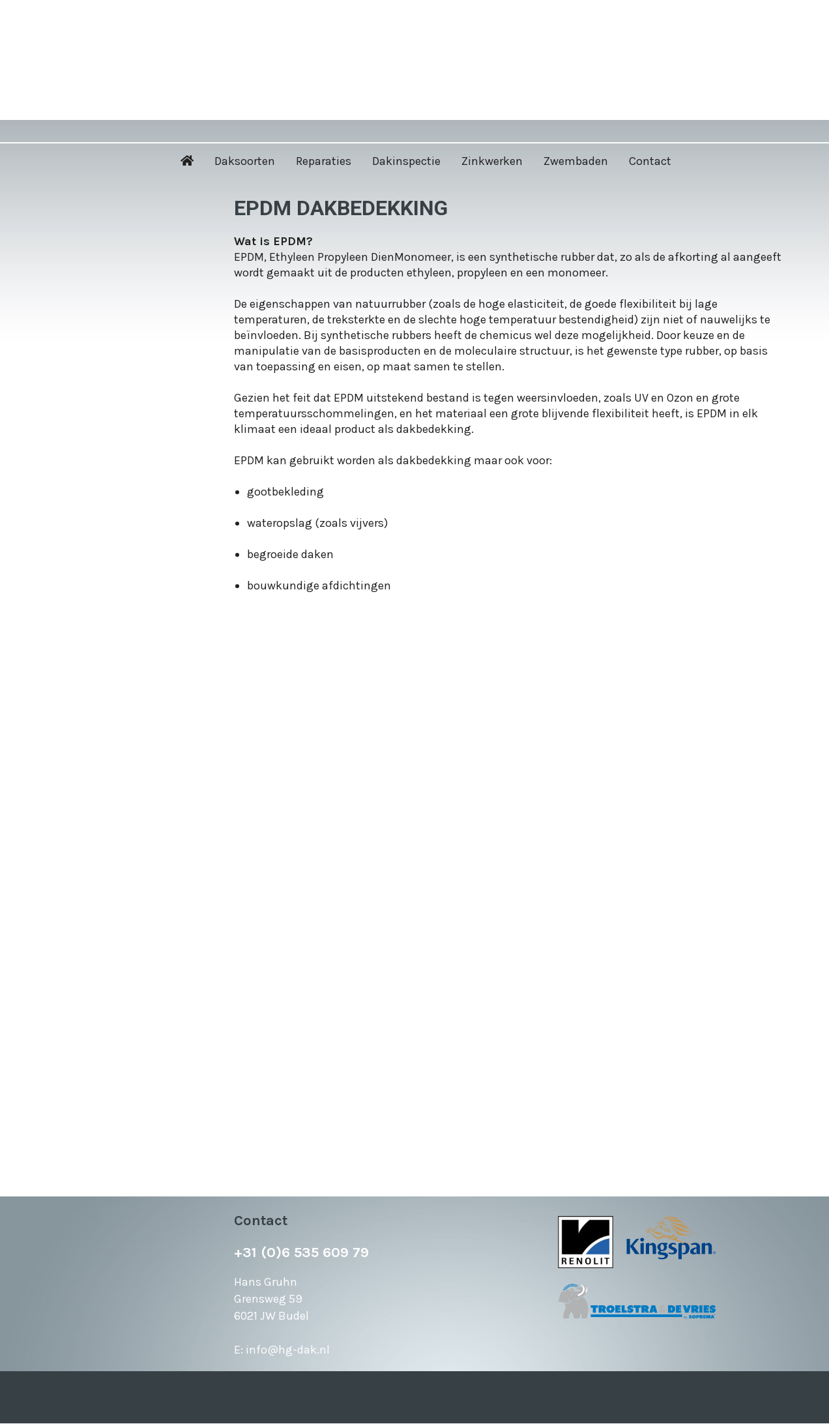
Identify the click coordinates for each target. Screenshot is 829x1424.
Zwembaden (576, 161)
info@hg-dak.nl (288, 1349)
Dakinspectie (406, 161)
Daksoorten (244, 161)
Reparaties (323, 161)
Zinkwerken (492, 161)
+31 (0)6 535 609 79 (301, 1252)
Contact (650, 161)
